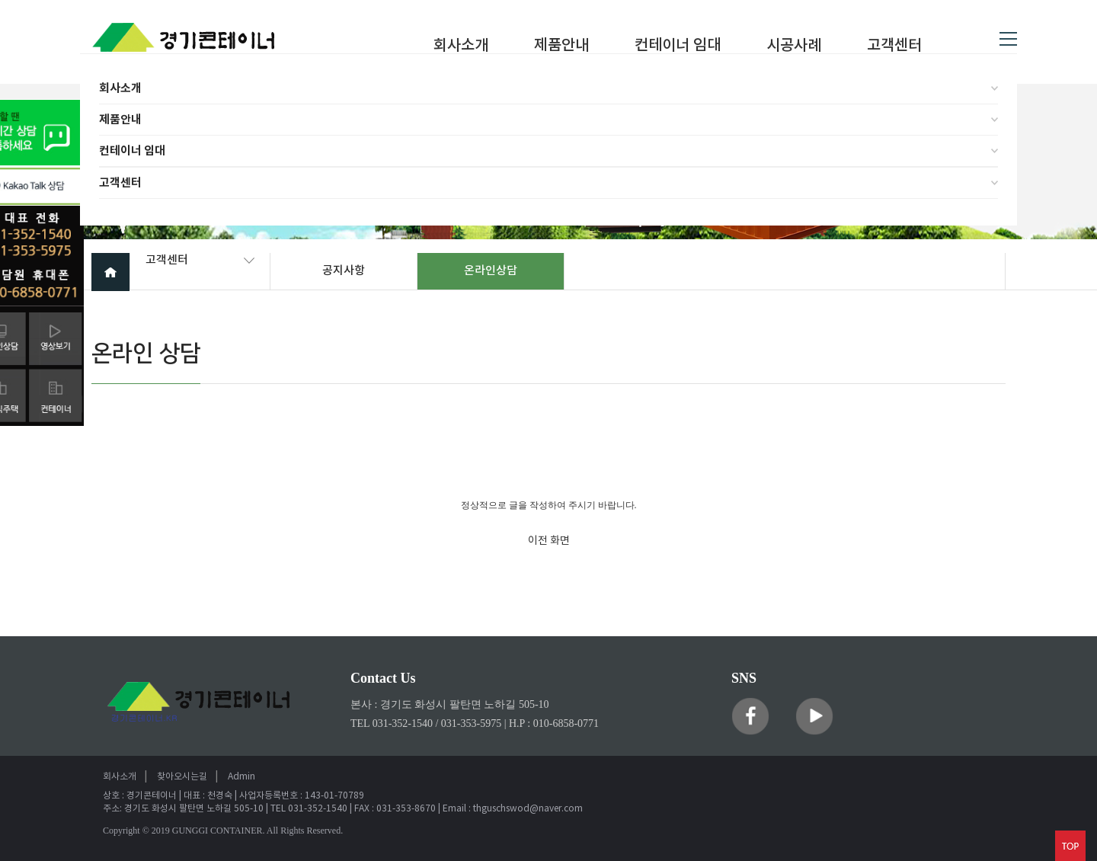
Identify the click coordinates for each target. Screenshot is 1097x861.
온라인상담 (490, 270)
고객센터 (120, 183)
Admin (241, 777)
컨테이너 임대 (132, 151)
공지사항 (343, 270)
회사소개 (120, 88)
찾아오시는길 (182, 777)
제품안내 (120, 119)
